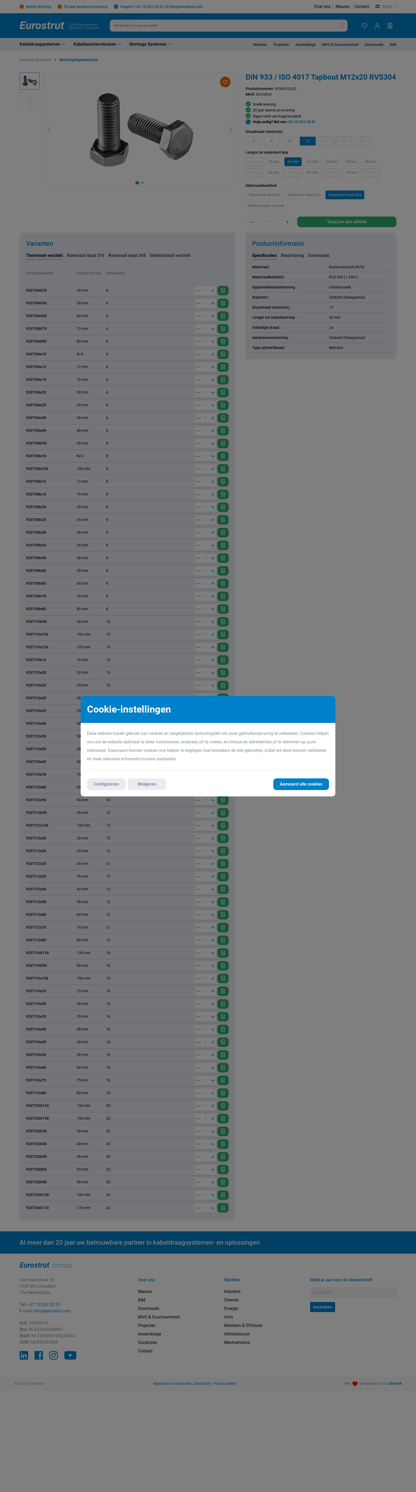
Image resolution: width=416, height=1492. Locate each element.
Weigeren (147, 784)
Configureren (106, 784)
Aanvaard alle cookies (301, 784)
